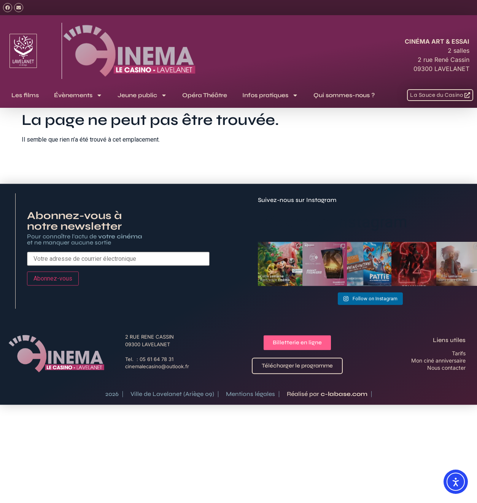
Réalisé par (327, 422)
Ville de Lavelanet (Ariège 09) (172, 422)
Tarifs (459, 381)
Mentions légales (250, 422)
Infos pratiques (270, 95)
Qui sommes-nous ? (344, 95)
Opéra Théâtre (204, 95)
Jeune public (142, 95)
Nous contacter (446, 396)
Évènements (78, 95)
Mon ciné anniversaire (438, 388)
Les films (25, 95)
